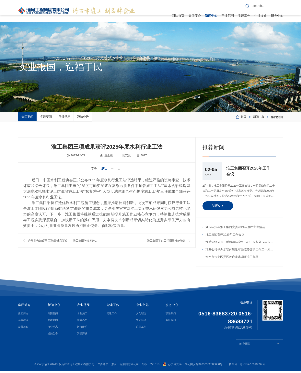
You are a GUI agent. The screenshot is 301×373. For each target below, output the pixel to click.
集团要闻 (33, 117)
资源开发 (82, 335)
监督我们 (171, 322)
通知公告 (125, 117)
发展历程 (23, 328)
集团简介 (194, 15)
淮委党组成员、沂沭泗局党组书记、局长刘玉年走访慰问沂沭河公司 (239, 245)
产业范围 (227, 15)
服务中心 (277, 15)
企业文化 (260, 15)
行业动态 (94, 117)
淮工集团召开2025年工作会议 (224, 236)
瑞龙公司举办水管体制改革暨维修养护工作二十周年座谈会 (239, 252)
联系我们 (171, 315)
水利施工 (82, 315)
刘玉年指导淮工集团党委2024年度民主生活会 (235, 229)
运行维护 (82, 328)
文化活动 (141, 322)
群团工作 (141, 328)
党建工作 (244, 15)
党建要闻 (64, 117)
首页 (243, 118)
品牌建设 (23, 322)
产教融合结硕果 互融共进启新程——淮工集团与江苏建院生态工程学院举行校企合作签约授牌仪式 (63, 243)
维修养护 (82, 322)
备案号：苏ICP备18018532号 (247, 366)
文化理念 (141, 315)
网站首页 (178, 15)
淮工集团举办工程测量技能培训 (166, 242)
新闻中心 (211, 15)
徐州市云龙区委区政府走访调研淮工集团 (232, 258)
